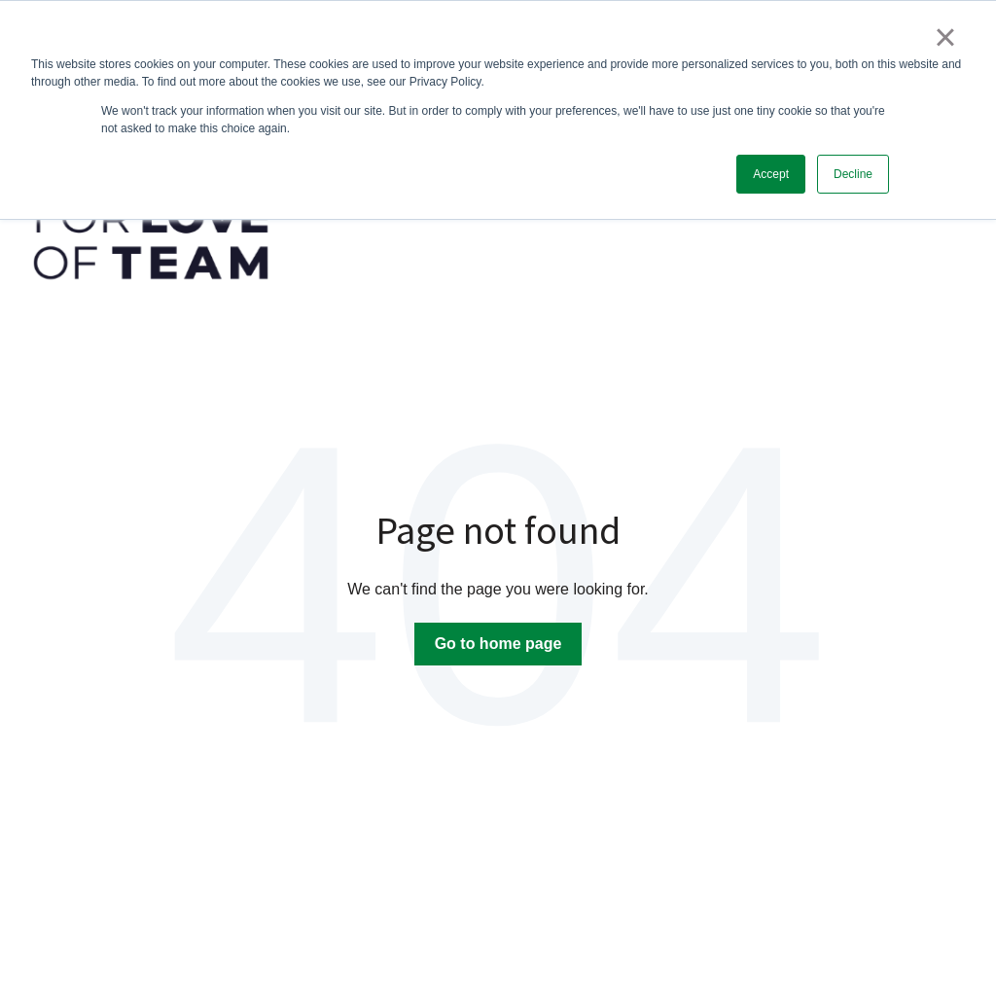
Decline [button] (853, 174)
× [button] (945, 37)
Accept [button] (771, 174)
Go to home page (498, 643)
